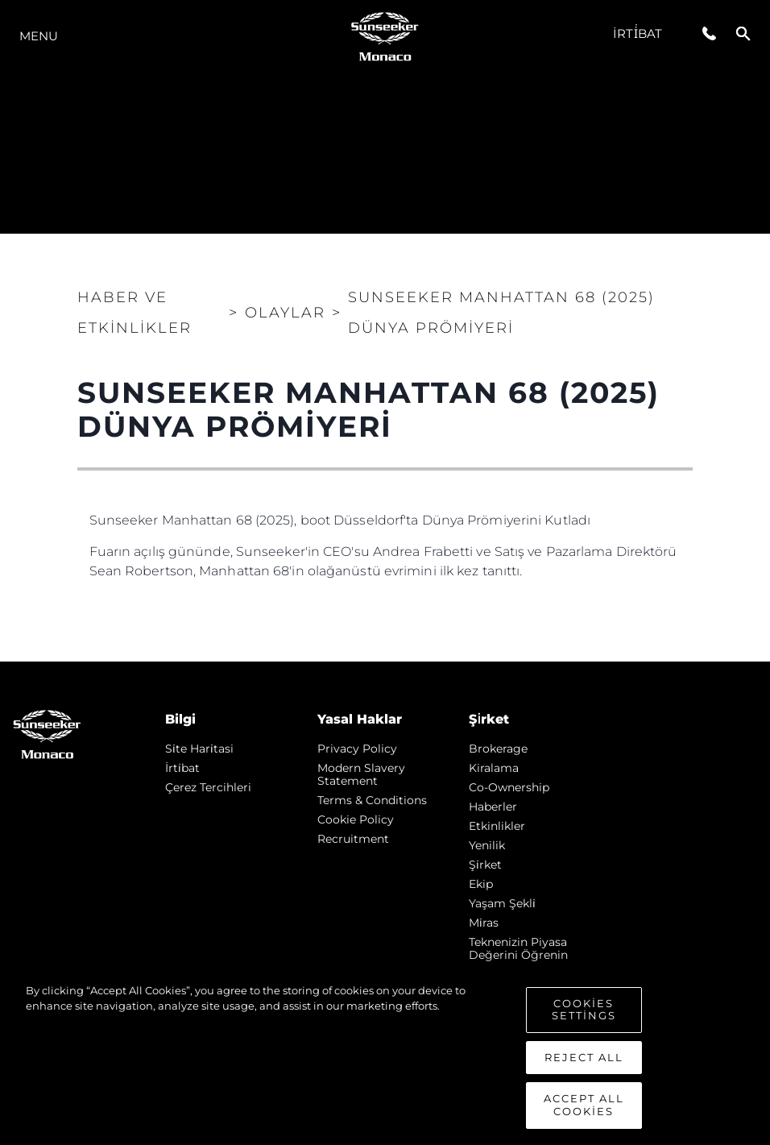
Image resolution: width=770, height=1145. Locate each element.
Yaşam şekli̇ (502, 903)
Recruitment (353, 839)
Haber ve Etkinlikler (134, 312)
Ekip (481, 884)
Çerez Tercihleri (208, 787)
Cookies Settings (584, 1016)
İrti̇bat (637, 33)
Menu (38, 36)
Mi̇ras (484, 922)
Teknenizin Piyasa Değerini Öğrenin (518, 948)
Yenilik (487, 845)
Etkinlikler (497, 826)
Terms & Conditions (372, 800)
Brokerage (498, 748)
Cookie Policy (355, 819)
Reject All (583, 1063)
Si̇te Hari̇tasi (199, 748)
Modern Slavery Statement (361, 774)
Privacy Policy (357, 748)
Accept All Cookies (584, 1112)
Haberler (493, 806)
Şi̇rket (485, 864)
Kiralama (494, 768)
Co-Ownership (509, 787)
